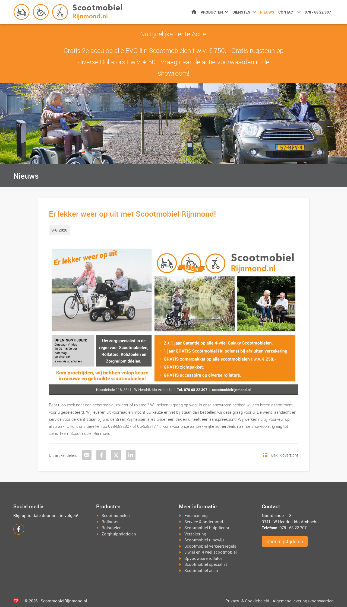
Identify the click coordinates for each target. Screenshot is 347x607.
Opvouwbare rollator (203, 558)
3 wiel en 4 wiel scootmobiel (210, 552)
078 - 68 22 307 (318, 12)
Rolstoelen (112, 528)
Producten (212, 12)
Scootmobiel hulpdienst (206, 528)
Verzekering (195, 534)
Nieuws (267, 12)
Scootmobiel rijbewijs (204, 540)
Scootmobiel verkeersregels (210, 546)
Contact (286, 12)
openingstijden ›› (285, 541)
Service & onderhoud (203, 522)
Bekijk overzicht (284, 455)
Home (194, 11)
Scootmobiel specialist (205, 564)
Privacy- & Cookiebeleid (247, 601)
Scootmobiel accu (201, 570)
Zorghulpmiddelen (119, 534)
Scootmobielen (116, 515)
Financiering (196, 515)
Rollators (110, 522)
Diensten (241, 12)
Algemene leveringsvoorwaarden (303, 601)
